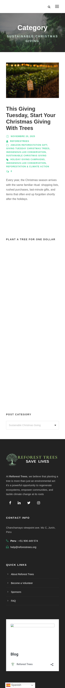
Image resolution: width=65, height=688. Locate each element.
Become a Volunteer (22, 583)
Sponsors (16, 592)
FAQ (13, 600)
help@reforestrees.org (23, 547)
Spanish (13, 685)
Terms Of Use (42, 684)
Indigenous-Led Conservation (26, 152)
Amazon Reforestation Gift (29, 145)
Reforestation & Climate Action (27, 166)
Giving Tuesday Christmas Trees (27, 148)
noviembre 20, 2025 (23, 136)
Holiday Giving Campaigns (27, 159)
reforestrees (19, 141)
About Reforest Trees (22, 574)
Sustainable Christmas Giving (26, 155)
